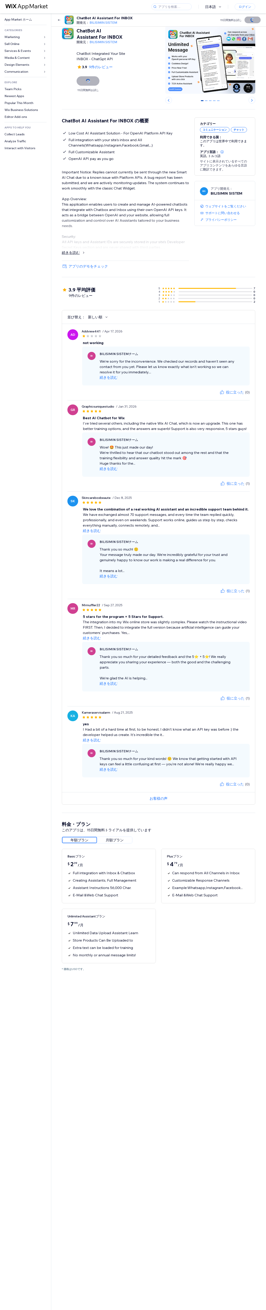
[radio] (79, 840)
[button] (222, 152)
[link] (25, 19)
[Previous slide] (168, 100)
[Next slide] (252, 100)
